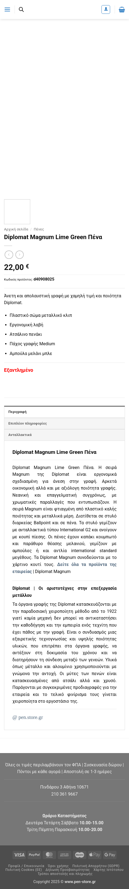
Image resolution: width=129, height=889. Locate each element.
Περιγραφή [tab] (17, 412)
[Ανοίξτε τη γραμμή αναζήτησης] (21, 9)
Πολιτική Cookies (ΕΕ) (23, 870)
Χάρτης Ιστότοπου (108, 870)
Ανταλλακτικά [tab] (20, 435)
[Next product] (9, 254)
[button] (7, 9)
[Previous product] (19, 254)
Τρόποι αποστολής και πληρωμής (65, 874)
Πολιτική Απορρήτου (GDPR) (96, 866)
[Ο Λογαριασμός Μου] (105, 9)
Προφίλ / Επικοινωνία (26, 866)
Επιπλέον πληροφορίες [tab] (27, 423)
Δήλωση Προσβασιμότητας (68, 870)
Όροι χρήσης (58, 866)
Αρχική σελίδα (16, 229)
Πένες (39, 229)
